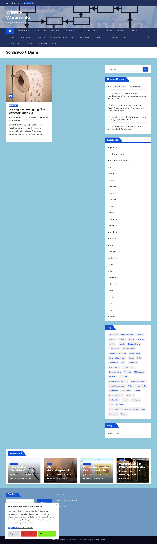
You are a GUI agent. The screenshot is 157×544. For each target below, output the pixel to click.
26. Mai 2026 (18, 475)
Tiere (11, 37)
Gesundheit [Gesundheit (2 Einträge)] (113, 363)
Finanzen (100, 37)
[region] (32, 521)
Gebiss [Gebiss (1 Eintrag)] (131, 358)
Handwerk (25, 37)
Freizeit (108, 31)
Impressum (61, 506)
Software (112, 277)
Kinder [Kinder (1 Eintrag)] (125, 367)
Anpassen (14, 534)
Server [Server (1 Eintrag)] (137, 391)
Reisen (55, 44)
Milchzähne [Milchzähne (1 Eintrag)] (139, 372)
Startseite (60, 494)
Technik (55, 31)
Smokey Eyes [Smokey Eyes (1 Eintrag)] (114, 400)
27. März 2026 (55, 475)
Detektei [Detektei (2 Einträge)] (140, 339)
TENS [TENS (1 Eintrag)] (111, 405)
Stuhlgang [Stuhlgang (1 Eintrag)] (135, 400)
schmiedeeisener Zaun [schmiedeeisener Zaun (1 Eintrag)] (118, 381)
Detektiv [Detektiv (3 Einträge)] (112, 344)
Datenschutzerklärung (66, 500)
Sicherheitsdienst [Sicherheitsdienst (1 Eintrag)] (116, 395)
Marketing (14, 44)
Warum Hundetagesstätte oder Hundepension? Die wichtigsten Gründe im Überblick (127, 96)
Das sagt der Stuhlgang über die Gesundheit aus (27, 111)
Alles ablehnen (29, 534)
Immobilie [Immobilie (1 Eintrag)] (133, 363)
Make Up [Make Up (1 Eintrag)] (127, 372)
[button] (149, 37)
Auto (126, 37)
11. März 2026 (91, 475)
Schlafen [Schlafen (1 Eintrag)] (123, 377)
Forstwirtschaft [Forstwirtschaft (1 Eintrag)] (128, 349)
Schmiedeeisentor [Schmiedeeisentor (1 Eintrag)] (138, 381)
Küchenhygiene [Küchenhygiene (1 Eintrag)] (115, 372)
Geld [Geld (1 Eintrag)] (139, 358)
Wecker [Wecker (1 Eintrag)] (124, 414)
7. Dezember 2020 (19, 117)
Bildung (111, 180)
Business (122, 31)
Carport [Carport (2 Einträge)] (112, 339)
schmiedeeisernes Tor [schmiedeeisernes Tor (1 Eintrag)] (137, 386)
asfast (33, 117)
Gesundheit (23, 31)
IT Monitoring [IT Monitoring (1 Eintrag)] (114, 367)
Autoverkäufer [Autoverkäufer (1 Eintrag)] (127, 335)
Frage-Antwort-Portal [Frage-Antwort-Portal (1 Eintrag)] (117, 353)
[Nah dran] (56, 504)
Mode (135, 31)
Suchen (12, 494)
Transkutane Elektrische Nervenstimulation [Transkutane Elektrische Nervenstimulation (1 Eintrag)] (127, 409)
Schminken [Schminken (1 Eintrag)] (113, 391)
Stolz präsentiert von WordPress (65, 540)
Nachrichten (114, 433)
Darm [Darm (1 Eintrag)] (131, 339)
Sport (29, 44)
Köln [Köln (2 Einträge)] (133, 367)
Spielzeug (112, 284)
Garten (111, 212)
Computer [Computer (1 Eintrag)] (122, 339)
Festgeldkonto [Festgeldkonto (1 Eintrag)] (134, 344)
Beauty (114, 37)
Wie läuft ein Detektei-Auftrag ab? (124, 87)
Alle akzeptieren (47, 534)
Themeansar (100, 540)
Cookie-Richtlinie (25, 528)
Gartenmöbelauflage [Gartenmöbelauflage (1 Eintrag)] (117, 358)
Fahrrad (42, 44)
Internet (112, 245)
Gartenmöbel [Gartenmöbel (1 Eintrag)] (134, 353)
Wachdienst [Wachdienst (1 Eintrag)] (113, 414)
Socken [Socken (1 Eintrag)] (125, 400)
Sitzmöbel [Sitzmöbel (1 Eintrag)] (130, 395)
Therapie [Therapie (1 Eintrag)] (119, 405)
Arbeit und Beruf (88, 31)
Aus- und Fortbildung (62, 37)
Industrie (112, 238)
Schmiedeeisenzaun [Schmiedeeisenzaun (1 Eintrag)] (117, 386)
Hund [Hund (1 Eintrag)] (123, 363)
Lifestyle (112, 251)
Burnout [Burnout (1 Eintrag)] (139, 335)
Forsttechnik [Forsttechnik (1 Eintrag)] (114, 349)
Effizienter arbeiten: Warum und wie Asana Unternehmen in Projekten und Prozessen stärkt (126, 108)
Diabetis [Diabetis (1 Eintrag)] (121, 344)
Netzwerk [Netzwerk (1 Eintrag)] (113, 377)
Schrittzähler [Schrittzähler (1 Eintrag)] (126, 391)
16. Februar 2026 (129, 471)
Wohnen (69, 31)
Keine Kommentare (22, 478)
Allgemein (40, 31)
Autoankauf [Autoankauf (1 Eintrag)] (113, 335)
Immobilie (85, 37)
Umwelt (41, 37)
